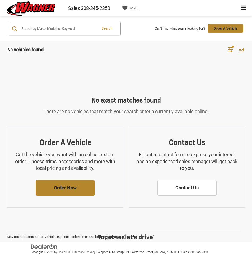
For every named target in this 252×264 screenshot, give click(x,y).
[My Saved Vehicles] (129, 8)
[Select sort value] (240, 50)
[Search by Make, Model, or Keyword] (58, 28)
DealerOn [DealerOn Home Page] (64, 252)
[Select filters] (230, 50)
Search (107, 28)
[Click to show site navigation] (243, 8)
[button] (65, 188)
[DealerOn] (44, 246)
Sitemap (78, 252)
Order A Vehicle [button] (225, 28)
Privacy (90, 252)
